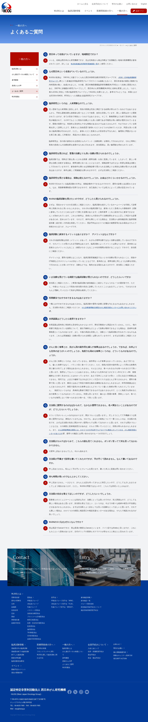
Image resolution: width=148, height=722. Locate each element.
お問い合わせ (131, 4)
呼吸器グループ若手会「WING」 (62, 601)
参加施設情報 (85, 597)
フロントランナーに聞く (45, 651)
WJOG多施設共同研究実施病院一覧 (85, 64)
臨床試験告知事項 (17, 661)
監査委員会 (31, 626)
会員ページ (140, 11)
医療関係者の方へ (105, 11)
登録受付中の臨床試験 (19, 648)
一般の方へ (122, 11)
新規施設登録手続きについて (91, 607)
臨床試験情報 (74, 11)
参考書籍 (15, 80)
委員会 (29, 597)
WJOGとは (59, 11)
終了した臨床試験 (17, 655)
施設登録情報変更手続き (89, 610)
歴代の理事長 (16, 601)
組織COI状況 (15, 623)
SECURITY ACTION (120, 658)
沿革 (13, 604)
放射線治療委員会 (33, 613)
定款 (13, 613)
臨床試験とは (16, 69)
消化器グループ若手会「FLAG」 (62, 604)
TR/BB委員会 (32, 632)
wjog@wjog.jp (20, 709)
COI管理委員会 (32, 636)
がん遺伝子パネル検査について (23, 74)
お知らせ (116, 644)
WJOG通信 (15, 97)
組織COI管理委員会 (34, 639)
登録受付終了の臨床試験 (20, 651)
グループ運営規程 (87, 604)
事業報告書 (15, 620)
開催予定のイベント (18, 669)
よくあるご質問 (17, 92)
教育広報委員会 (32, 620)
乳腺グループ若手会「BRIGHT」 (62, 607)
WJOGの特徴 (41, 648)
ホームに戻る (82, 4)
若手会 (53, 597)
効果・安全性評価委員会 (36, 623)
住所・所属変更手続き (96, 651)
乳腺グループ (32, 607)
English (144, 4)
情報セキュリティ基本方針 (123, 655)
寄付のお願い (117, 4)
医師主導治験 (16, 658)
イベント (88, 11)
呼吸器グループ (32, 601)
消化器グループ (32, 604)
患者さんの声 (16, 86)
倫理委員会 (31, 629)
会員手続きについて (100, 4)
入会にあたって (93, 648)
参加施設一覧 (85, 601)
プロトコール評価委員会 (36, 617)
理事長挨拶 (15, 597)
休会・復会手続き (94, 658)
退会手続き (92, 655)
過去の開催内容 (17, 673)
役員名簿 (14, 610)
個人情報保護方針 (119, 652)
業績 (13, 617)
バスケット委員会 (33, 610)
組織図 (13, 607)
